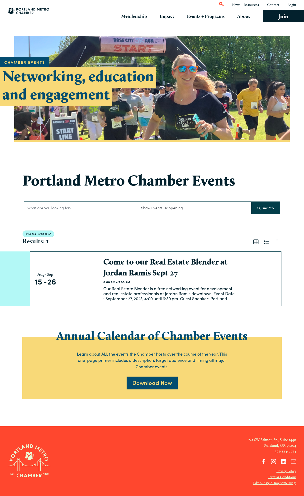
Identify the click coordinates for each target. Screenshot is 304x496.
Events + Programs (209, 16)
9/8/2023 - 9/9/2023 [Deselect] (38, 234)
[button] (256, 242)
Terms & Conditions (282, 477)
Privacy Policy (286, 471)
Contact (273, 5)
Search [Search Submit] (265, 207)
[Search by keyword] (81, 207)
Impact (172, 16)
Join (283, 16)
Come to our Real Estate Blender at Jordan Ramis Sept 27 (165, 267)
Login (292, 5)
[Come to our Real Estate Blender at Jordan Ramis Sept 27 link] (80, 278)
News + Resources (245, 5)
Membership (141, 16)
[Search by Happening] (195, 207)
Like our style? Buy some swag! (274, 483)
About (245, 16)
